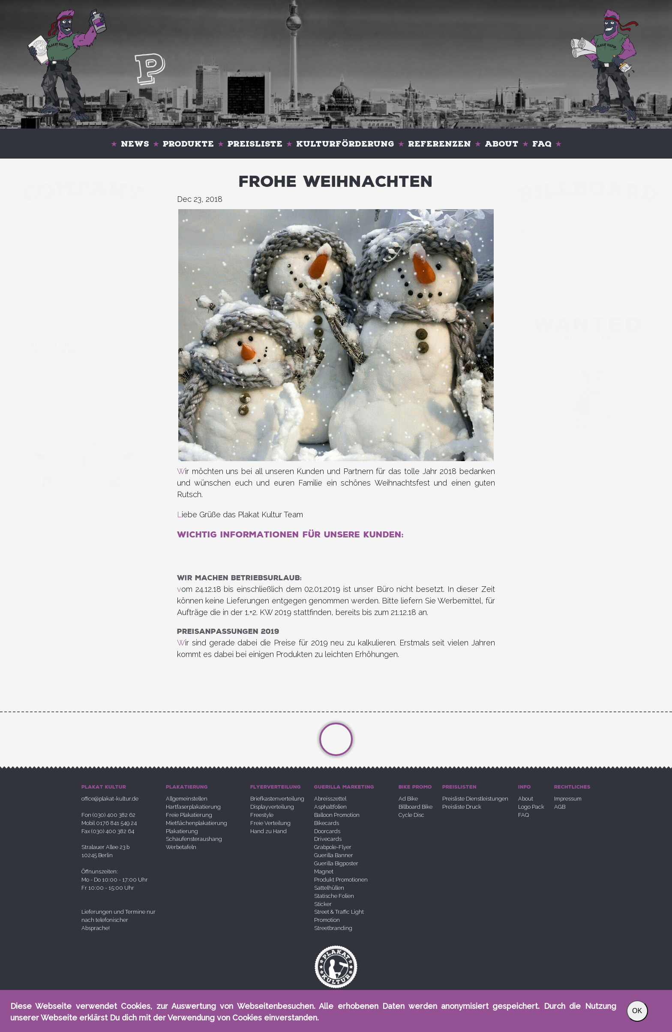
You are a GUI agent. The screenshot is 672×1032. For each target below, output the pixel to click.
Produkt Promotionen (341, 879)
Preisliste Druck (461, 807)
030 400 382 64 (95, 287)
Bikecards (326, 823)
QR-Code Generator (84, 647)
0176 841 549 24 (99, 248)
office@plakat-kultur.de (109, 798)
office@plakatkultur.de (83, 220)
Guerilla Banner (333, 855)
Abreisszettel (330, 798)
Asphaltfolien (330, 807)
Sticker (323, 904)
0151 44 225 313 (99, 259)
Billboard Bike (415, 807)
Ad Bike (408, 798)
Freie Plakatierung (189, 815)
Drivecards (328, 839)
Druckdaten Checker (84, 635)
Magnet (323, 871)
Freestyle (261, 815)
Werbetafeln (181, 847)
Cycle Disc (411, 815)
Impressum (568, 798)
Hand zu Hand (268, 831)
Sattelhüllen (329, 888)
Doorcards (327, 831)
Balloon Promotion (337, 815)
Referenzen (439, 143)
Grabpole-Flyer (332, 847)
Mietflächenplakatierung (196, 823)
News (135, 143)
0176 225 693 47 (111, 275)
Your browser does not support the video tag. (588, 388)
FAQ (542, 143)
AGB (559, 807)
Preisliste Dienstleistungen (475, 798)
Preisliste (255, 143)
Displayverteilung (272, 807)
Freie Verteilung (270, 823)
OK (637, 1010)
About (502, 143)
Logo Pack (531, 807)
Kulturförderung (345, 143)
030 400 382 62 (95, 236)
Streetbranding (333, 928)
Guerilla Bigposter (336, 863)
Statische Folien (334, 896)
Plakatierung (182, 831)
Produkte (188, 143)
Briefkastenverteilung (277, 798)
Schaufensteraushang (194, 839)
